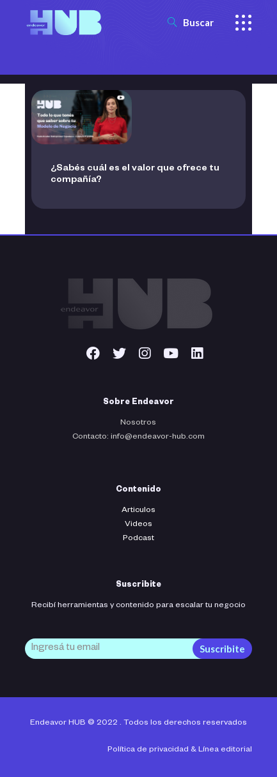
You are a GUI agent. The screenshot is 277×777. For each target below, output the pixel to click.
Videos (138, 524)
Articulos (138, 510)
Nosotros (138, 423)
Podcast (138, 538)
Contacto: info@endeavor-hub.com (138, 437)
